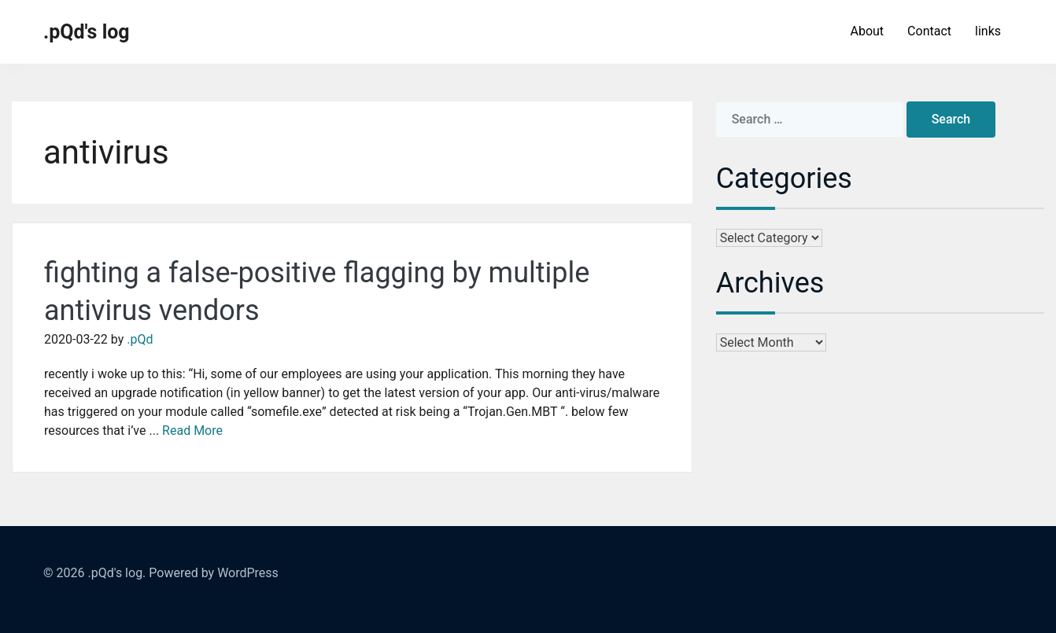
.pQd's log (86, 31)
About (867, 31)
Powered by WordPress (214, 572)
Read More (192, 430)
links (988, 31)
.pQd (140, 339)
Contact (929, 31)
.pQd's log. (116, 572)
